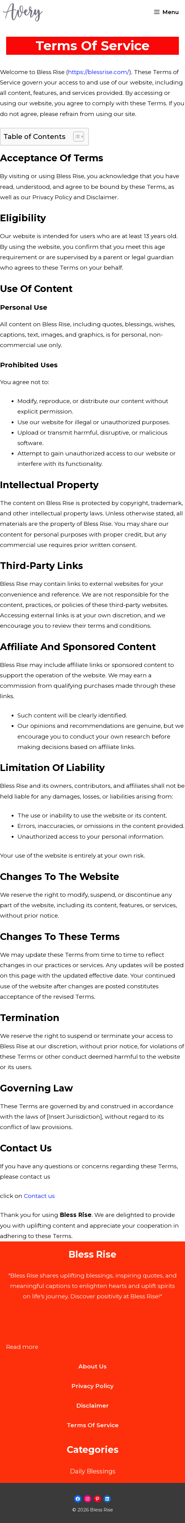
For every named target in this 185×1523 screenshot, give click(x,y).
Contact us (39, 1195)
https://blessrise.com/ (98, 72)
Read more (22, 1347)
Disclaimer (92, 1405)
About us (92, 1366)
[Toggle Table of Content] (75, 136)
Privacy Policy (92, 1386)
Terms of (81, 1425)
